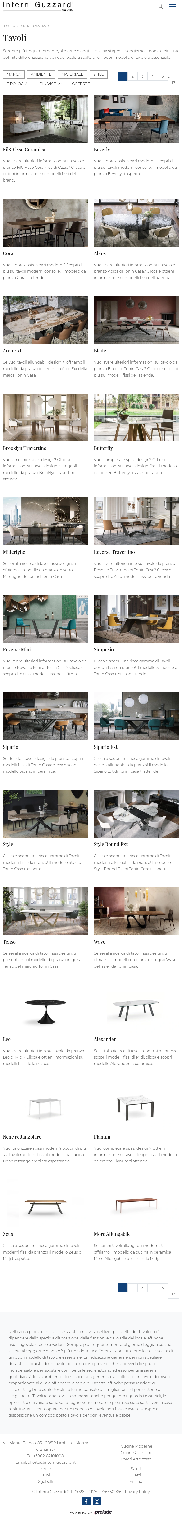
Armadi (136, 1481)
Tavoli (46, 25)
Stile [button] (98, 74)
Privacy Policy (137, 1492)
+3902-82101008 (48, 1456)
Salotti (136, 1469)
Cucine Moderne (136, 1446)
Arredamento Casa (26, 25)
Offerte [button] (81, 84)
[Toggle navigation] (172, 6)
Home (7, 25)
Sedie (45, 1469)
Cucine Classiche (136, 1452)
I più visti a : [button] (49, 84)
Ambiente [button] (41, 74)
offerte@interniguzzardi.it (52, 1462)
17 (173, 83)
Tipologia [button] (17, 84)
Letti (136, 1475)
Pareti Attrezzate (136, 1459)
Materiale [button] (72, 74)
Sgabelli (45, 1481)
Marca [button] (14, 74)
